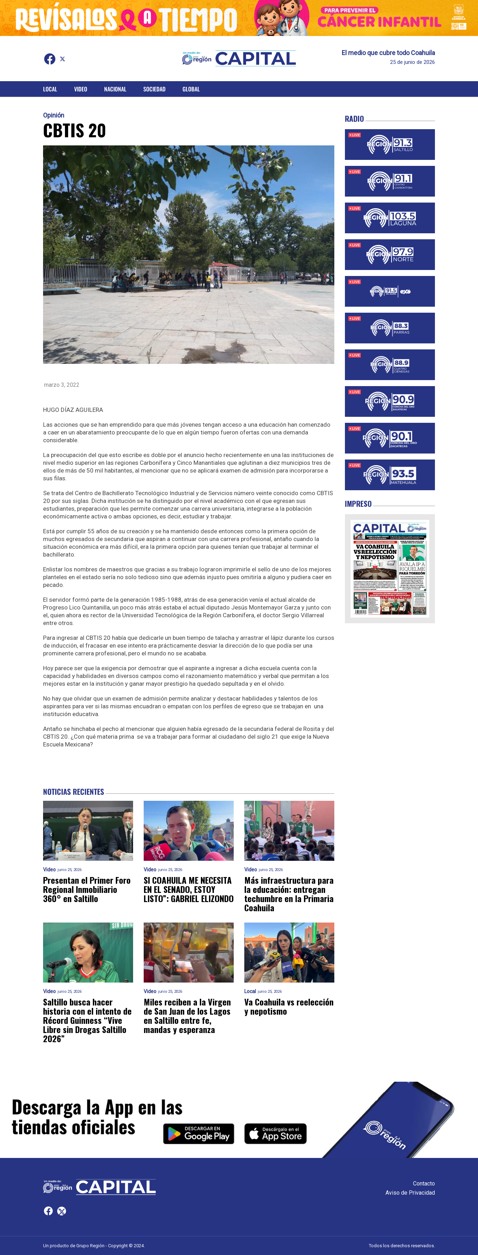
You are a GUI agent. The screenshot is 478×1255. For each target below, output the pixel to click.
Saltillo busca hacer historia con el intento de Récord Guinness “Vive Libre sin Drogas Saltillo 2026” (87, 1020)
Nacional (115, 89)
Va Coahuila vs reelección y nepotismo (289, 1006)
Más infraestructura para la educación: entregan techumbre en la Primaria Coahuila (289, 893)
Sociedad (154, 89)
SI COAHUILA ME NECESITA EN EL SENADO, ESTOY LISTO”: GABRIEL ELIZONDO (189, 889)
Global (191, 89)
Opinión (53, 115)
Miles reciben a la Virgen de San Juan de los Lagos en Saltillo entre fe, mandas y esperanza (187, 1015)
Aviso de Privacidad (410, 1192)
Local (50, 89)
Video (80, 89)
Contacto (424, 1183)
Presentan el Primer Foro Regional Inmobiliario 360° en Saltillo (87, 889)
